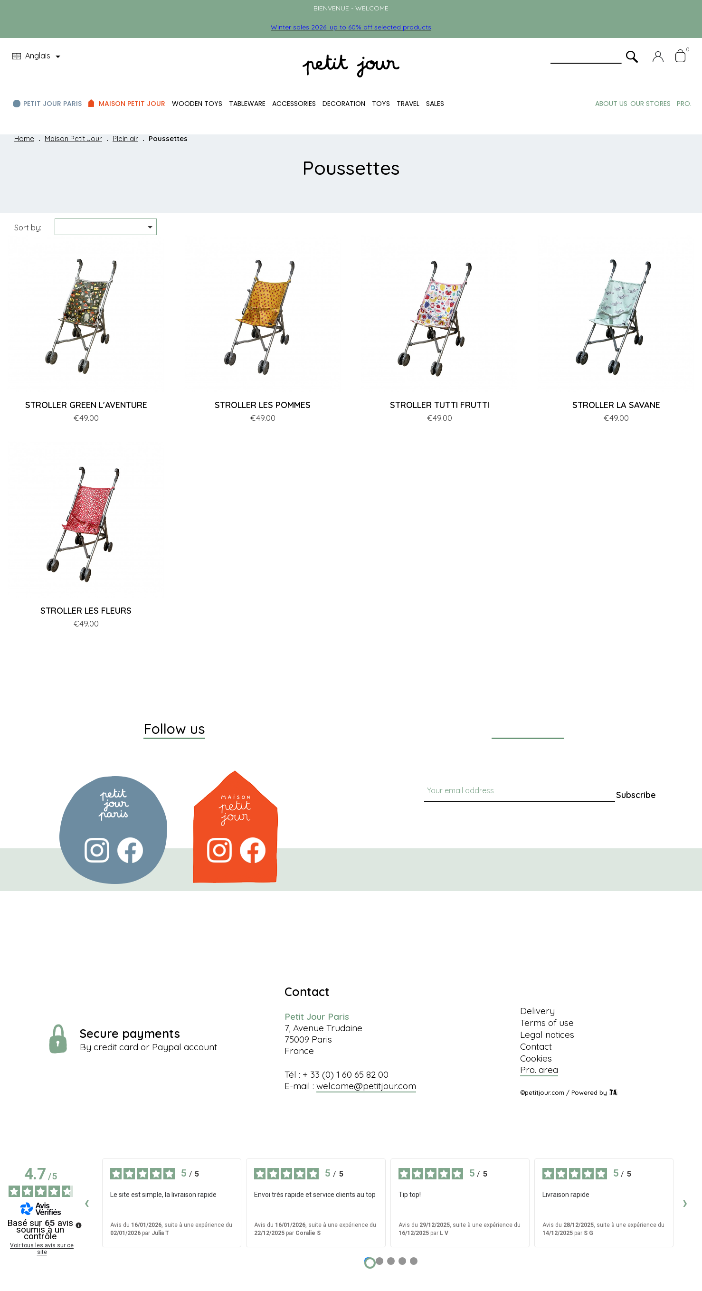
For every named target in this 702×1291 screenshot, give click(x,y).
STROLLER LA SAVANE (616, 404)
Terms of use (547, 1022)
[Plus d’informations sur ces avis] (78, 1224)
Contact (536, 1046)
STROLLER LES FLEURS (86, 610)
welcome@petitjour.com (366, 1086)
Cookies (536, 1058)
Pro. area (539, 1069)
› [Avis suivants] (685, 1202)
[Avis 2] (379, 1261)
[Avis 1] (370, 1263)
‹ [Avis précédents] (86, 1202)
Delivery (537, 1010)
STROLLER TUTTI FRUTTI (439, 404)
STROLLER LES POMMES (263, 404)
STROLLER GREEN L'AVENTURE (86, 404)
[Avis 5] (413, 1261)
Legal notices (547, 1034)
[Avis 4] (402, 1261)
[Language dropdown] (38, 56)
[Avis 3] (391, 1261)
